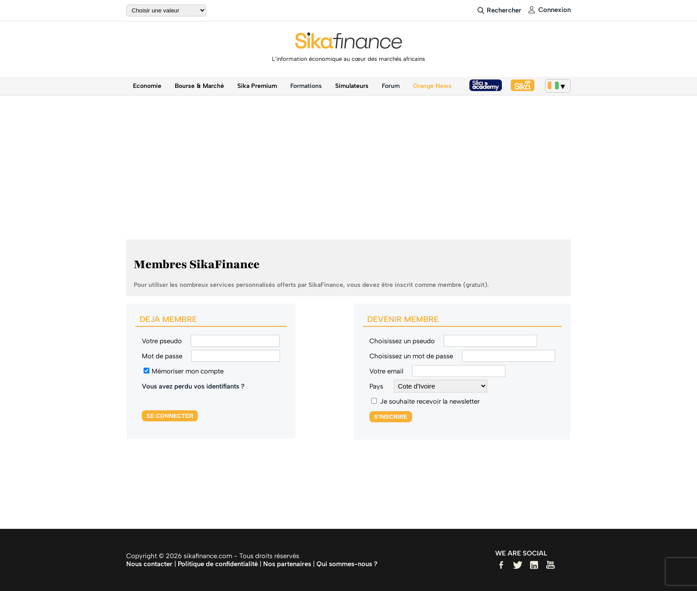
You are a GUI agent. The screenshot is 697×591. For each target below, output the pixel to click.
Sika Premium (257, 86)
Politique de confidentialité (218, 564)
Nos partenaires (287, 564)
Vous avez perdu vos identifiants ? (193, 386)
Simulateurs (352, 86)
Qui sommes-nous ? (346, 564)
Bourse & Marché (199, 86)
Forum (391, 86)
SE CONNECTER (169, 416)
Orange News (432, 86)
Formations (306, 86)
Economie (147, 86)
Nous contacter (149, 564)
